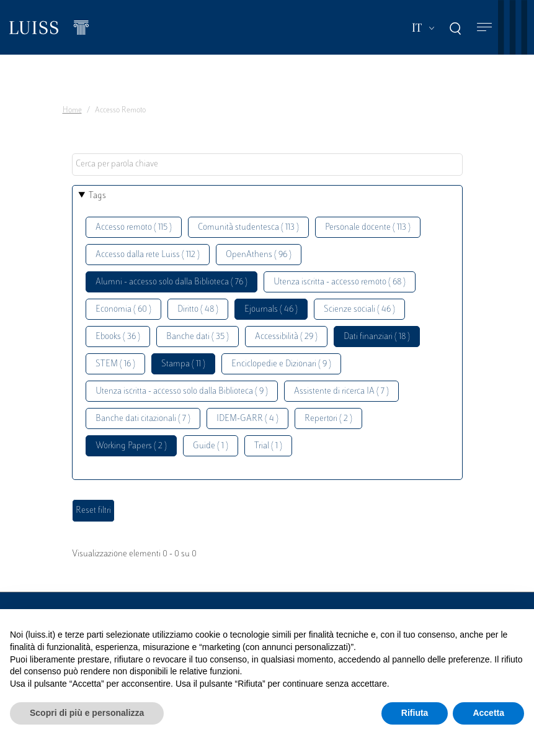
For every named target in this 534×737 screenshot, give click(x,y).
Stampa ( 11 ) (183, 364)
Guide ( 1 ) (210, 446)
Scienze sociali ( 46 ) (359, 309)
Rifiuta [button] (415, 713)
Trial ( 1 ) (268, 446)
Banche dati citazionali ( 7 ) (143, 418)
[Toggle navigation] (484, 27)
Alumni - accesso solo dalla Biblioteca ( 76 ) (171, 282)
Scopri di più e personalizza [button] (87, 713)
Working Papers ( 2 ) (131, 446)
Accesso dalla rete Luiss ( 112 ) (148, 255)
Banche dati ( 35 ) (197, 336)
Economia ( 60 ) (123, 309)
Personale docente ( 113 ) (368, 227)
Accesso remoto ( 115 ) (134, 227)
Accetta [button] (488, 713)
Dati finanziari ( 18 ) (377, 336)
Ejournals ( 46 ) (271, 309)
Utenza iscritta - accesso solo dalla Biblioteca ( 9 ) (182, 391)
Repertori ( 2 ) (328, 418)
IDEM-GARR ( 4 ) (247, 418)
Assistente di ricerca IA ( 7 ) (341, 391)
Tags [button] (97, 196)
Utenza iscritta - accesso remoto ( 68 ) (340, 282)
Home (72, 110)
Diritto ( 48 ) (197, 309)
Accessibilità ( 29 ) (286, 336)
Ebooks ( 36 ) (118, 336)
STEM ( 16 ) (115, 364)
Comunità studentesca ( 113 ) (248, 227)
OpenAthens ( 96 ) (258, 255)
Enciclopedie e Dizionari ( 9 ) (281, 364)
